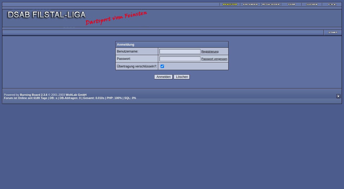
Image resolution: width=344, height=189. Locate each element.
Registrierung (209, 51)
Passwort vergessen (214, 58)
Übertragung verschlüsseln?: (137, 66)
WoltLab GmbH (76, 94)
